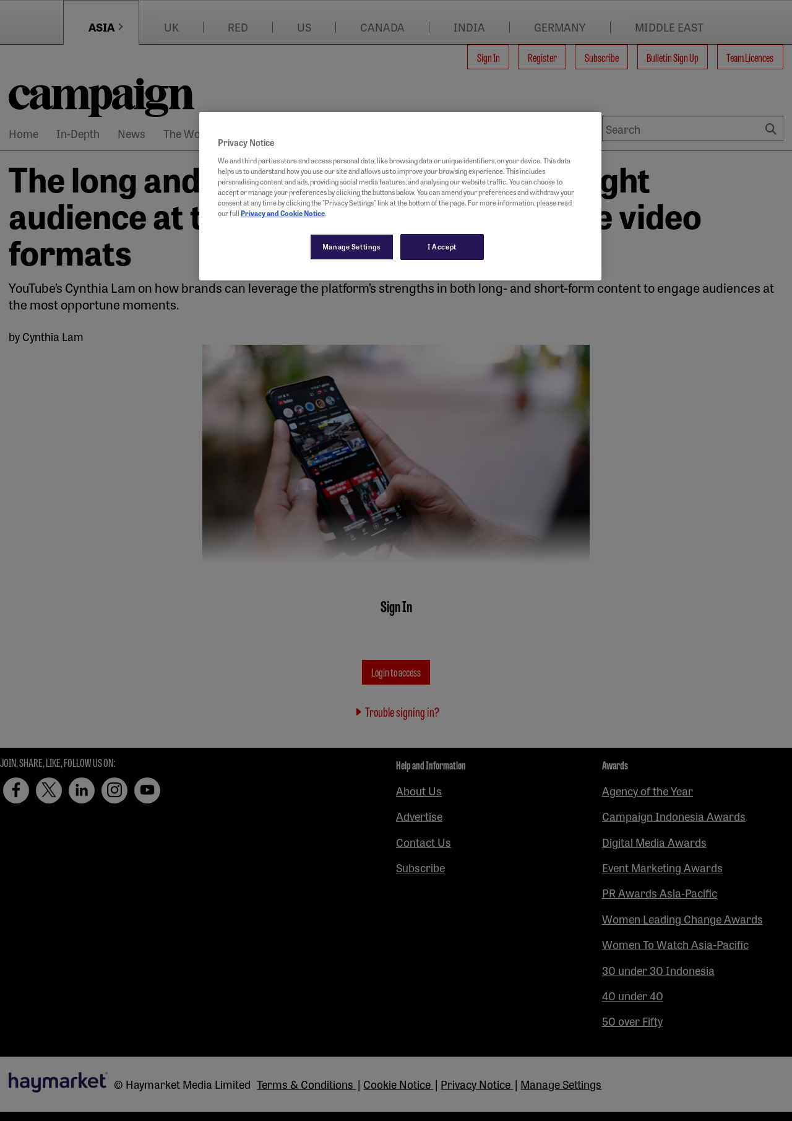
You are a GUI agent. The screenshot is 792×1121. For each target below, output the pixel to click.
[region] (400, 196)
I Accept (442, 246)
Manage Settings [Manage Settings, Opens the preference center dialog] (351, 246)
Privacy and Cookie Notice (283, 213)
